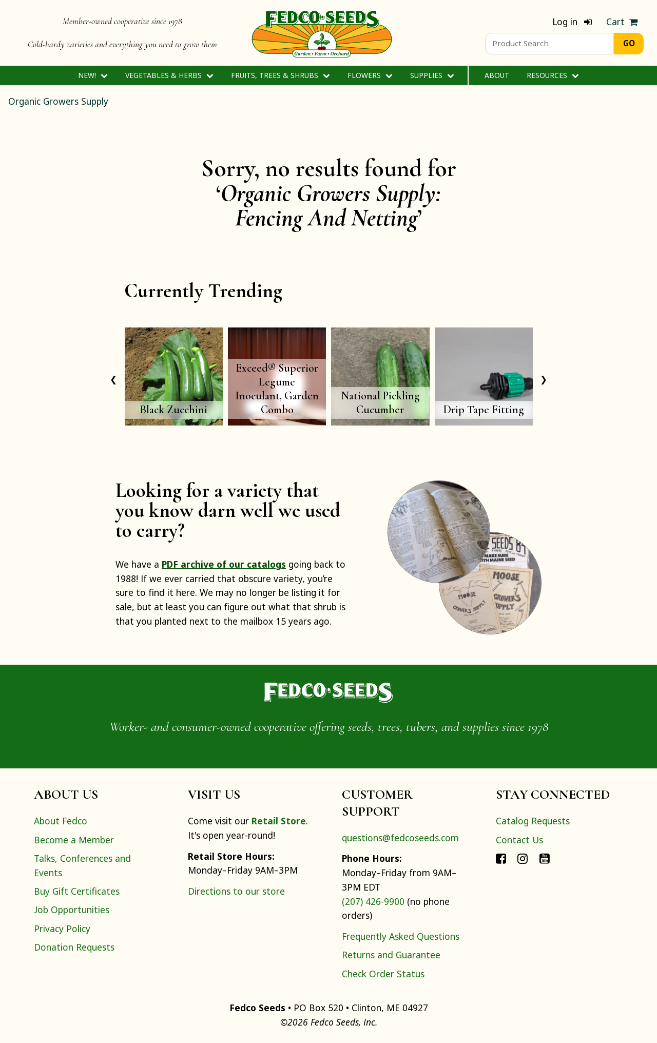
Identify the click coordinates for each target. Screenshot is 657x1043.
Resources (552, 75)
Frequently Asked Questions (400, 936)
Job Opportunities (71, 909)
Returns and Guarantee (391, 955)
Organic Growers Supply (58, 101)
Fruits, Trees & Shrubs (280, 75)
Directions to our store (236, 891)
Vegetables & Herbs (169, 75)
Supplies (432, 75)
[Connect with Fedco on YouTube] (544, 858)
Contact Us (519, 840)
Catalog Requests (533, 821)
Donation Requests (74, 947)
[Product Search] (549, 43)
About (497, 75)
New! (92, 75)
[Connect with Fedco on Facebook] (501, 858)
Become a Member (74, 840)
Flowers (369, 75)
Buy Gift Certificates (77, 891)
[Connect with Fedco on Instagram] (522, 858)
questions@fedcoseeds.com (400, 838)
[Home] (322, 33)
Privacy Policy (62, 928)
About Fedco (60, 821)
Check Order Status (383, 974)
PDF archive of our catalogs (224, 564)
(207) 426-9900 (373, 901)
